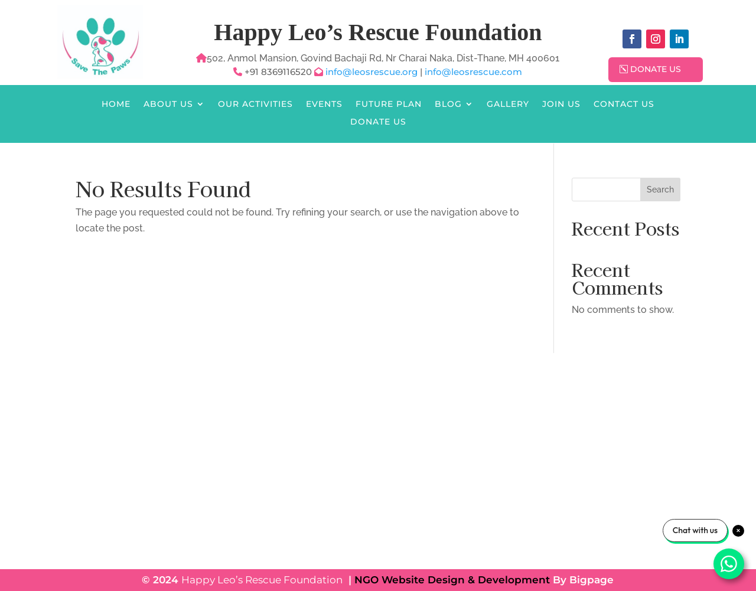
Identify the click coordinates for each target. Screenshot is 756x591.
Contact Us (624, 104)
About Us (168, 104)
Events (324, 104)
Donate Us (655, 69)
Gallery (508, 104)
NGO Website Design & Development (452, 580)
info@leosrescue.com (473, 71)
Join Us (561, 104)
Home (116, 104)
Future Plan (389, 104)
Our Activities (255, 104)
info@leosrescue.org (372, 71)
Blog (448, 104)
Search (660, 189)
